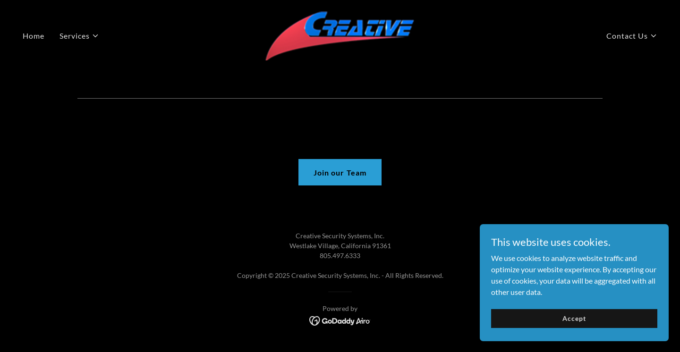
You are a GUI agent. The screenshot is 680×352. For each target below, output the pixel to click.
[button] (79, 36)
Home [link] (33, 35)
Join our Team (340, 172)
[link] (340, 34)
